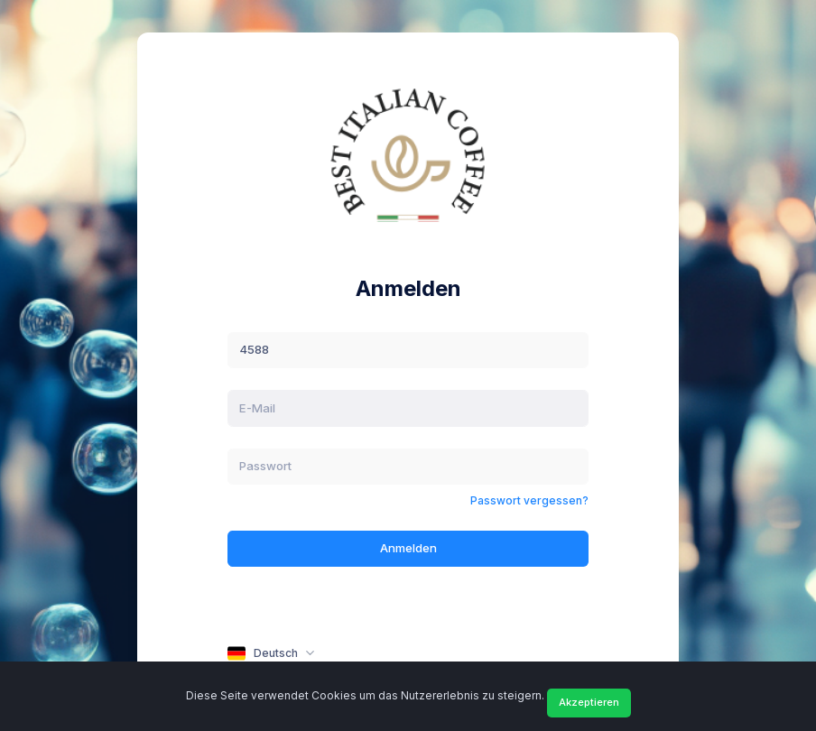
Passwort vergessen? (529, 500)
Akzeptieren (589, 702)
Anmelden (408, 548)
